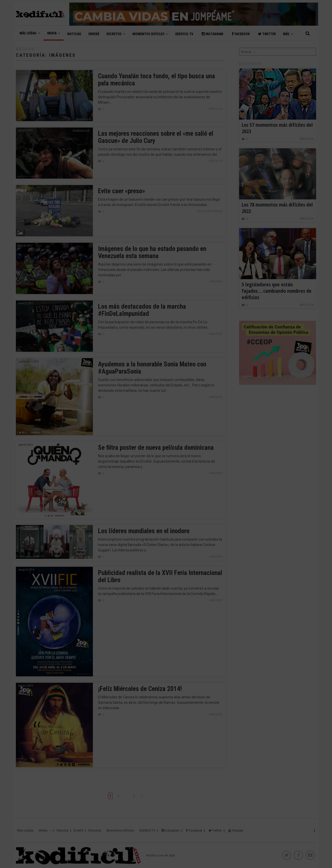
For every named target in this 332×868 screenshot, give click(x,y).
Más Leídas (29, 33)
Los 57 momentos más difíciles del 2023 (277, 128)
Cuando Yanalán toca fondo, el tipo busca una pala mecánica (156, 79)
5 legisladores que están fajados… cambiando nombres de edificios (276, 291)
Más (288, 33)
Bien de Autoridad (209, 211)
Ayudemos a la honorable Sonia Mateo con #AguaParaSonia (152, 367)
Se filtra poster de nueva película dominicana (156, 447)
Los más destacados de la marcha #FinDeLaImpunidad (142, 310)
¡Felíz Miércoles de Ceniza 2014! (140, 689)
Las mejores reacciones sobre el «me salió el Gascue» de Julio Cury (155, 137)
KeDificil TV (184, 33)
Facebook (241, 33)
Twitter (267, 33)
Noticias (74, 33)
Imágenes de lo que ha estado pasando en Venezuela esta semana (152, 252)
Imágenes (215, 281)
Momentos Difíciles (150, 33)
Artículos (215, 109)
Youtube (235, 830)
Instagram (212, 33)
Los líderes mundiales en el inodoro (143, 531)
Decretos (115, 33)
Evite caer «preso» (121, 191)
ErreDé (94, 33)
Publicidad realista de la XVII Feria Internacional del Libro (160, 576)
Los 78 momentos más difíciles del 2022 (277, 207)
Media (53, 33)
